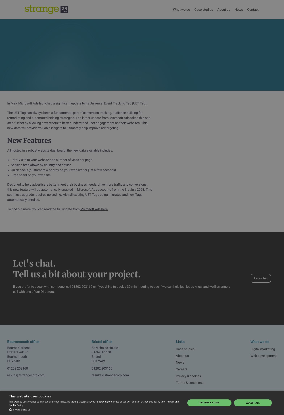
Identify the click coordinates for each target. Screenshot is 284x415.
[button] (95, 409)
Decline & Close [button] (209, 402)
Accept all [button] (253, 402)
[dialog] (142, 207)
